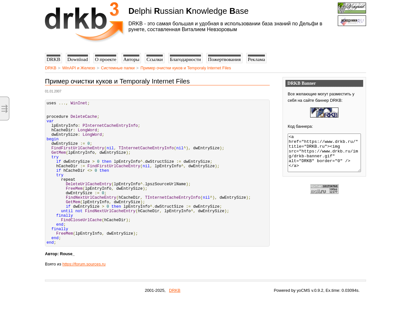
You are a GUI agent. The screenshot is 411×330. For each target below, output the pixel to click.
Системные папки (118, 67)
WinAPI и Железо (78, 67)
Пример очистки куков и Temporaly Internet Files (185, 67)
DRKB (51, 67)
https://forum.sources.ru (83, 294)
